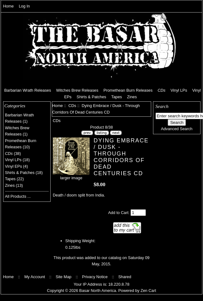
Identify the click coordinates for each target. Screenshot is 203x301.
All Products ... (18, 196)
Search (161, 106)
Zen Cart (148, 290)
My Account (34, 276)
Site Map (64, 276)
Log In (24, 6)
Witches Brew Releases (77, 90)
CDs (72, 105)
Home (8, 6)
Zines (132, 96)
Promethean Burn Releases (127, 90)
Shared (124, 276)
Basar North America (97, 290)
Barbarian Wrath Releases (27, 90)
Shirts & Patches (91, 96)
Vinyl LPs (179, 90)
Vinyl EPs (13, 166)
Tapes (116, 96)
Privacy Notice (95, 276)
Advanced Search (176, 128)
